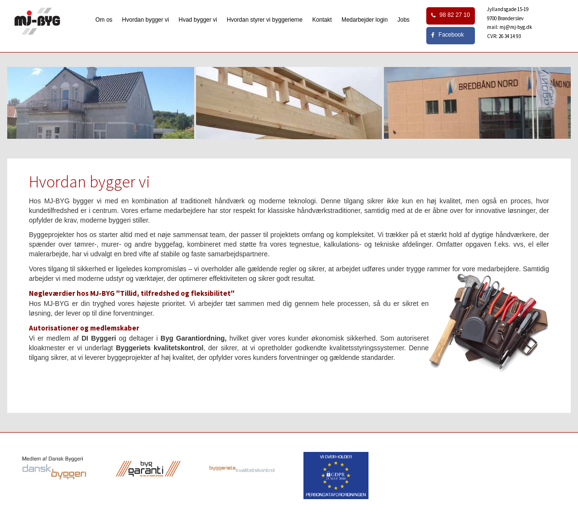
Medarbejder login (365, 19)
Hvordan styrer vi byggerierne (264, 19)
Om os (103, 19)
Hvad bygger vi (198, 19)
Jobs (403, 19)
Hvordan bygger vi (145, 19)
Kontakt (322, 19)
